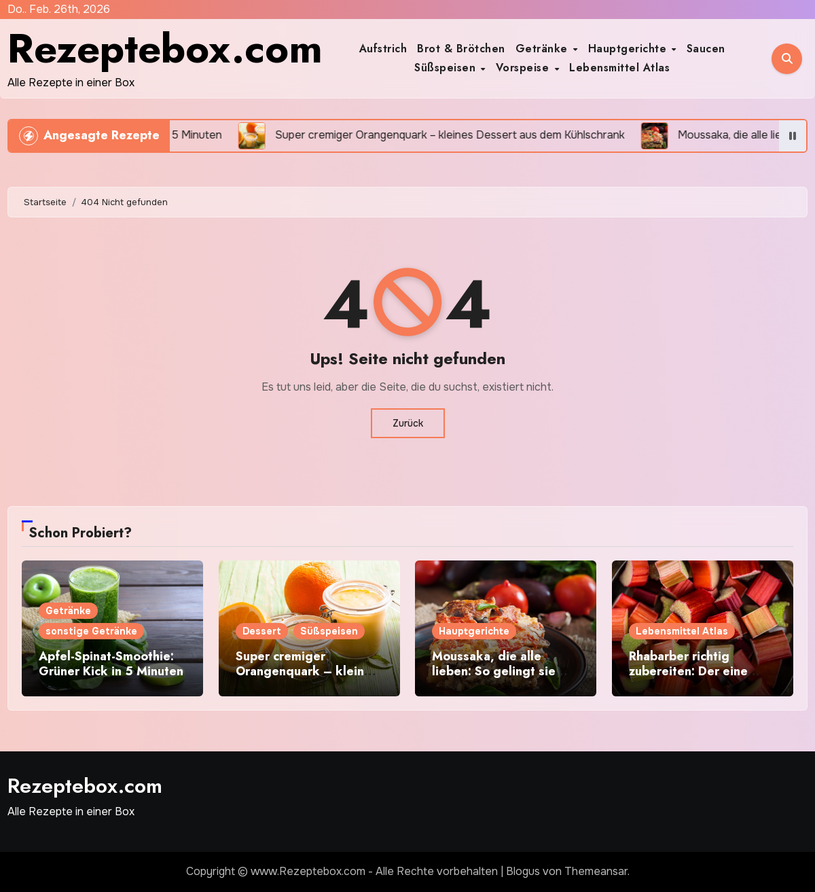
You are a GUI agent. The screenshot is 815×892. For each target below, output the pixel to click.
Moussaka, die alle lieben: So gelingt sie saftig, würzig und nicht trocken (500, 678)
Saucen (706, 48)
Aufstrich (383, 48)
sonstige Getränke (91, 631)
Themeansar (596, 871)
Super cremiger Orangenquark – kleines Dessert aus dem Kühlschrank (307, 678)
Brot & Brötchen (461, 48)
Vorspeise (524, 67)
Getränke (543, 48)
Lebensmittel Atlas (619, 67)
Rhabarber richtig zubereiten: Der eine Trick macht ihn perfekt (696, 670)
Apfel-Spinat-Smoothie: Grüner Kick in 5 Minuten (111, 663)
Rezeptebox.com (165, 48)
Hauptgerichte (629, 48)
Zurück (408, 423)
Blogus (523, 871)
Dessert (261, 631)
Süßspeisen (446, 67)
